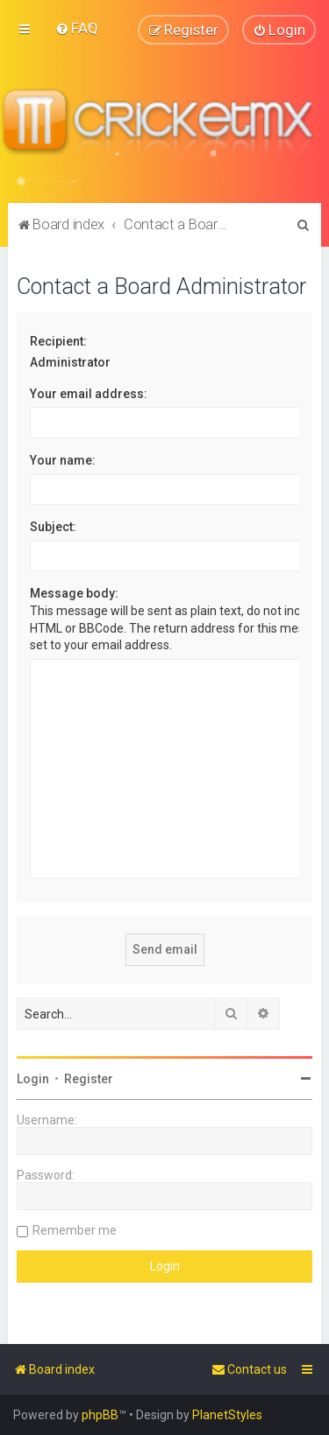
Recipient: (58, 340)
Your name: (63, 460)
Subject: (53, 527)
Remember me (74, 1230)
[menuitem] (77, 28)
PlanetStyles (227, 1415)
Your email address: (88, 393)
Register (88, 1079)
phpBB (100, 1415)
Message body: (74, 593)
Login (33, 1079)
